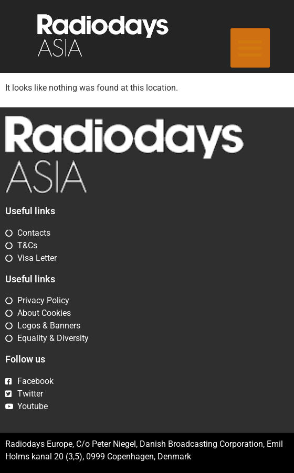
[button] (250, 48)
